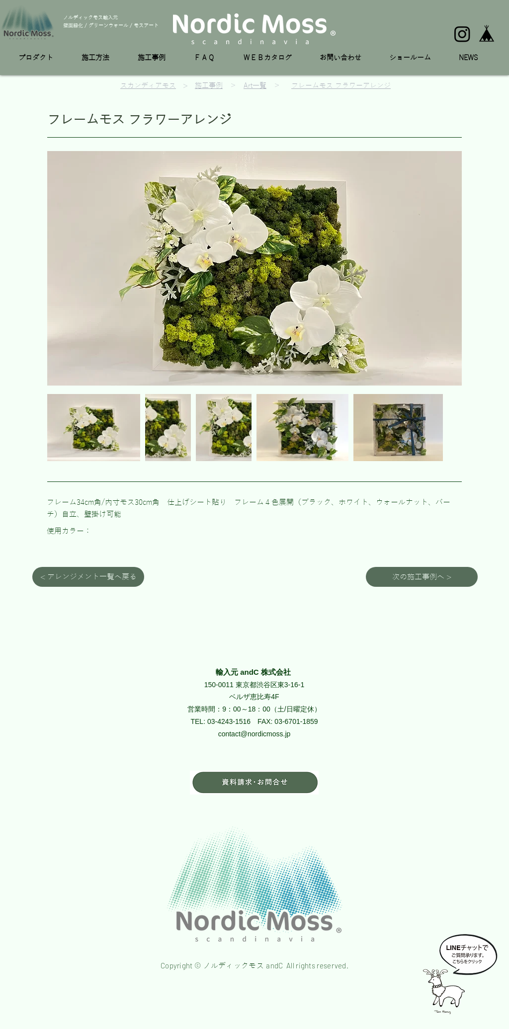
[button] (42, 58)
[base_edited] (486, 33)
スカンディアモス (148, 85)
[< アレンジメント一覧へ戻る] (88, 577)
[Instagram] (462, 33)
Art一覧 (255, 85)
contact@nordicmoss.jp (254, 734)
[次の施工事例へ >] (422, 577)
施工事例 (209, 85)
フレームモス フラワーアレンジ (341, 85)
